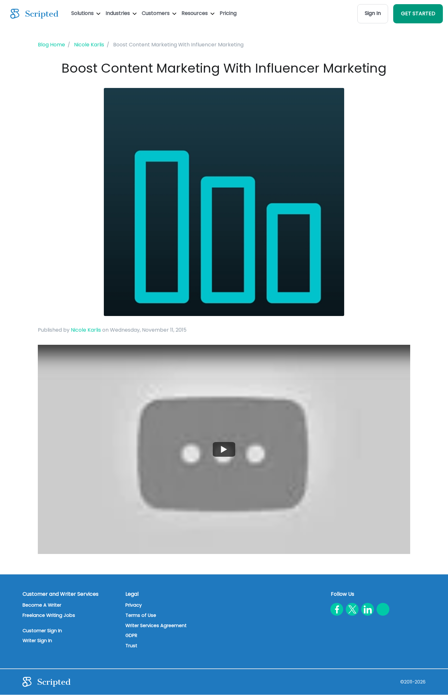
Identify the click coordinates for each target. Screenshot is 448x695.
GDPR (131, 635)
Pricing (228, 13)
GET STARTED (418, 13)
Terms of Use (140, 615)
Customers (159, 13)
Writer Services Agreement (156, 625)
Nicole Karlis (86, 330)
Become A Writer (41, 605)
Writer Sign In (37, 640)
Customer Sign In (42, 631)
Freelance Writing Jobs (48, 615)
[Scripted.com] (34, 13)
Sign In (373, 13)
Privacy (133, 605)
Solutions (85, 13)
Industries (121, 13)
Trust (131, 646)
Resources (197, 13)
